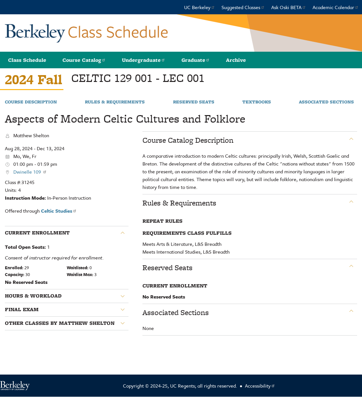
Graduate (195, 60)
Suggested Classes (243, 7)
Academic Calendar (336, 7)
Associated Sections (326, 102)
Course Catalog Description (188, 140)
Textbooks (256, 102)
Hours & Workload (33, 296)
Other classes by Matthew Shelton (59, 323)
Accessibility (260, 385)
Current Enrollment (37, 233)
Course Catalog (84, 60)
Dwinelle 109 (30, 171)
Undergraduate (143, 60)
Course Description (31, 102)
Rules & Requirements (115, 102)
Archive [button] (236, 60)
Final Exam (22, 309)
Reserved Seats (193, 102)
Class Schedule (27, 60)
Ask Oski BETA (288, 7)
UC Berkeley (199, 7)
